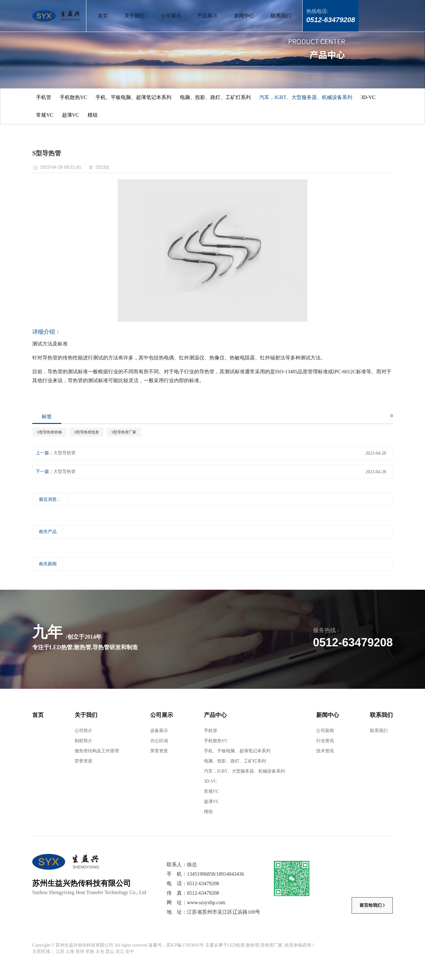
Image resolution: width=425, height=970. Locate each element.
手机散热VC (73, 97)
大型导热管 (64, 453)
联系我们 (281, 15)
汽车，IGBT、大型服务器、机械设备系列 (305, 97)
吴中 (129, 951)
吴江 (119, 951)
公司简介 (83, 730)
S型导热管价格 (49, 432)
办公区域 (159, 740)
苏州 (80, 951)
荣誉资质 (83, 761)
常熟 (89, 951)
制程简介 (83, 740)
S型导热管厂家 (123, 432)
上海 (69, 951)
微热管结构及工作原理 (97, 751)
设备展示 (159, 730)
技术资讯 (325, 751)
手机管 (43, 97)
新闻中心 (244, 15)
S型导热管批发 (86, 432)
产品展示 (207, 15)
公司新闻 (325, 730)
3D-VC (367, 97)
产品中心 (215, 715)
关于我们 (134, 15)
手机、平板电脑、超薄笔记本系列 (133, 97)
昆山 (109, 951)
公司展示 (171, 15)
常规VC (44, 115)
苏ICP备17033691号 (185, 945)
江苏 (60, 951)
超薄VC (70, 115)
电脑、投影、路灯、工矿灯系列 (215, 97)
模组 (93, 115)
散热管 (252, 945)
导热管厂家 (271, 945)
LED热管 (236, 945)
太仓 (99, 951)
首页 (103, 15)
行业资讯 (325, 740)
